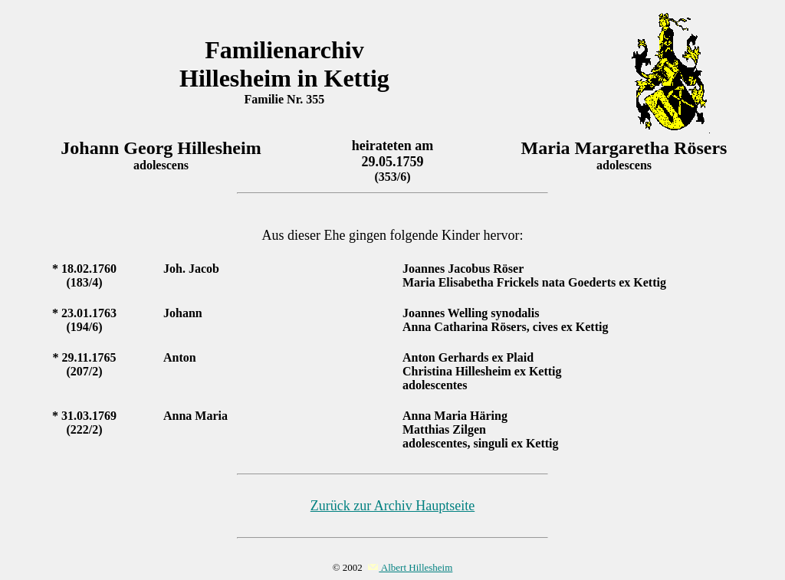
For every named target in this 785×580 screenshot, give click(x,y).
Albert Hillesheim (409, 567)
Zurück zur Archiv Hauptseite (392, 505)
